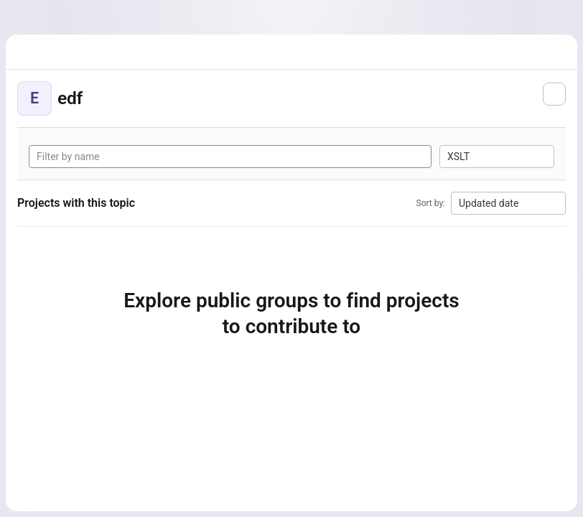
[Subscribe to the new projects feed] (554, 94)
